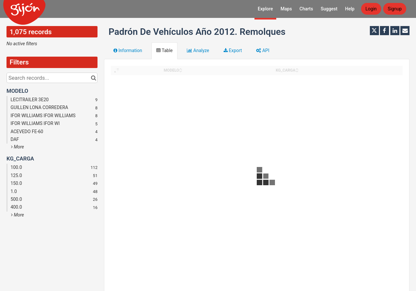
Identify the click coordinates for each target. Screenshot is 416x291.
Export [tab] (233, 50)
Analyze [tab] (198, 50)
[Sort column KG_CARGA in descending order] (297, 71)
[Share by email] (405, 30)
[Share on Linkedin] (394, 30)
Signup (395, 8)
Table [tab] (164, 50)
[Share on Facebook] (384, 30)
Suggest (329, 8)
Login (371, 8)
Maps (286, 8)
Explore (265, 8)
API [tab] (262, 50)
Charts (306, 8)
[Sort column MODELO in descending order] (180, 71)
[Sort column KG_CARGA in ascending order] (297, 68)
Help (350, 8)
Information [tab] (127, 50)
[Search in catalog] (93, 78)
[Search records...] (52, 78)
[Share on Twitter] (374, 30)
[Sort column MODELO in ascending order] (180, 68)
